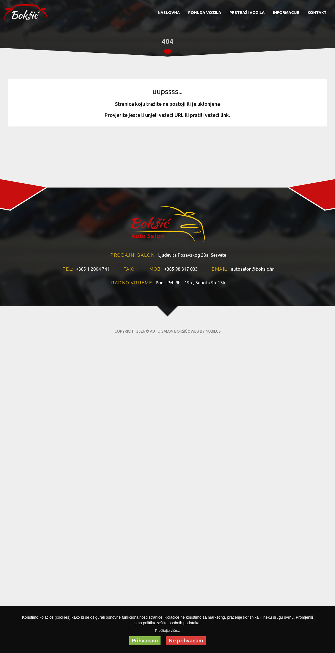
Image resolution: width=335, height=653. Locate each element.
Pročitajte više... (167, 631)
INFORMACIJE (286, 12)
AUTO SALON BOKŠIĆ (168, 367)
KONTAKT (317, 12)
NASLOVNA (169, 12)
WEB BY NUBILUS (206, 367)
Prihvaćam (145, 641)
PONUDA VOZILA (204, 12)
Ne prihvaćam (186, 641)
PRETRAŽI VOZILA (247, 12)
